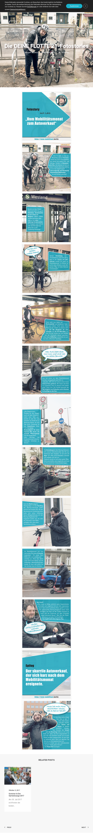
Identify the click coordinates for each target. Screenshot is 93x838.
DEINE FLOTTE (49, 52)
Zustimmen (74, 6)
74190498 (65, 52)
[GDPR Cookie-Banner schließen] (85, 6)
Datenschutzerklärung (17, 9)
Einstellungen (32, 7)
